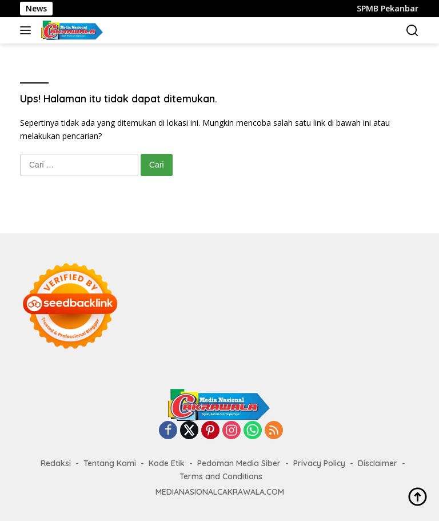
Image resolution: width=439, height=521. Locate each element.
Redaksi (56, 463)
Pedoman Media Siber (239, 463)
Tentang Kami (109, 463)
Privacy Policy (319, 463)
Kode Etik (167, 463)
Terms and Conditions (220, 476)
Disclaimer (377, 463)
